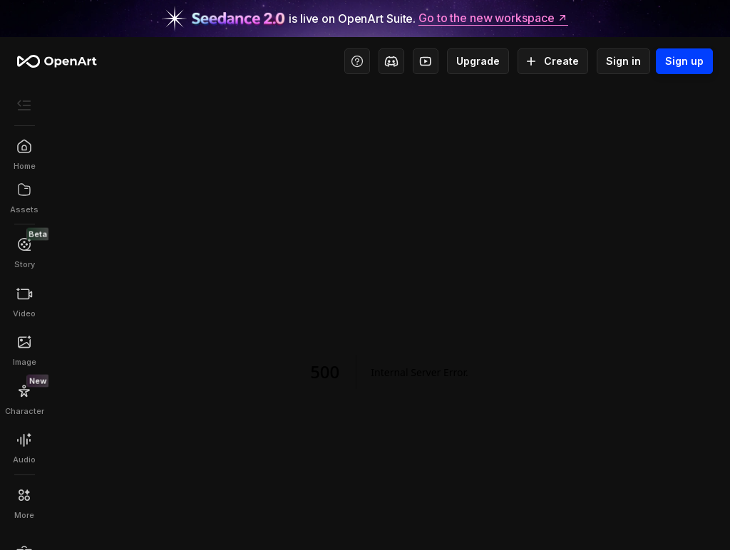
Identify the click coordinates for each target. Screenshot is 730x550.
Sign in (623, 61)
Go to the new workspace (493, 18)
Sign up (684, 61)
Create (552, 61)
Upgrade (478, 61)
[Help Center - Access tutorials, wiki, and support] (357, 61)
